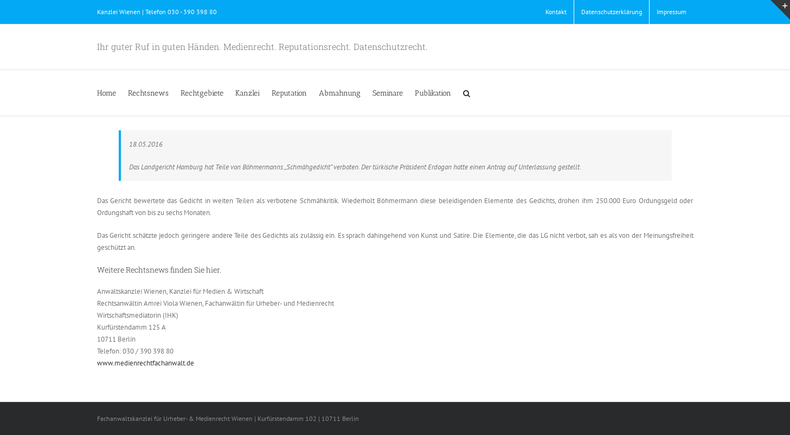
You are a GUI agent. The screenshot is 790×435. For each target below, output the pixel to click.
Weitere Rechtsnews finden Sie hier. (159, 269)
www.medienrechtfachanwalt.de (145, 363)
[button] (466, 93)
